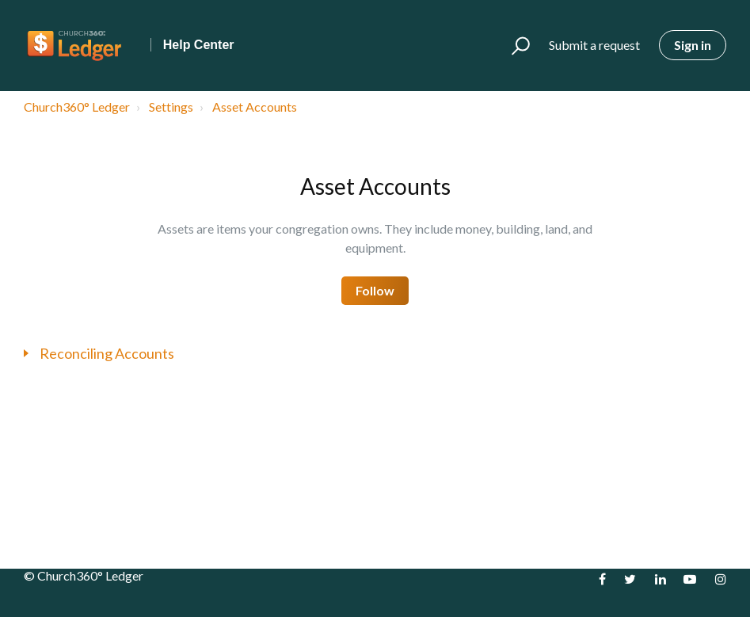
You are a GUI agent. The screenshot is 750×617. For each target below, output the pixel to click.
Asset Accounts (254, 106)
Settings (171, 106)
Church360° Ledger (77, 106)
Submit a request (594, 44)
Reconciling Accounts (107, 353)
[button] (513, 46)
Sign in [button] (692, 44)
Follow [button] (375, 290)
